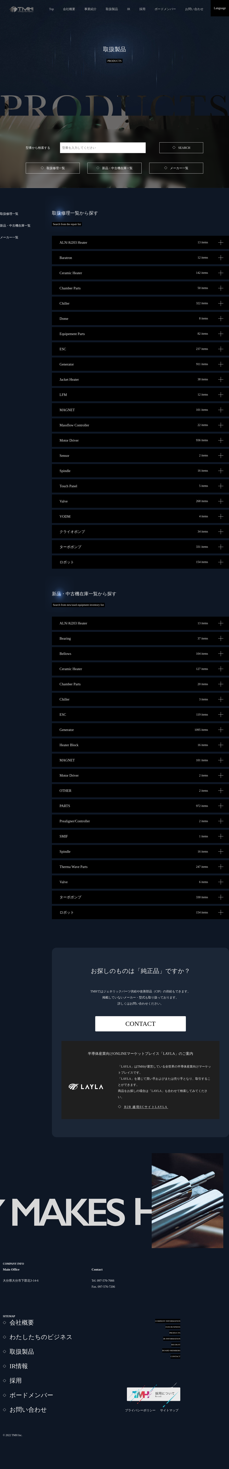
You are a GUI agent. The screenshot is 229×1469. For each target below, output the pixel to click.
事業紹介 (90, 9)
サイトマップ (169, 1410)
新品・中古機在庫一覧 (117, 168)
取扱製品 (112, 9)
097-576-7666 (105, 1280)
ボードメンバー (165, 9)
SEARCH (184, 147)
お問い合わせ (194, 9)
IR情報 (19, 1366)
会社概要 (69, 9)
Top (51, 9)
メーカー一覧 (179, 168)
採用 (142, 9)
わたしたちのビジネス (41, 1337)
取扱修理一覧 (56, 168)
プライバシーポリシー (140, 1410)
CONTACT (140, 1023)
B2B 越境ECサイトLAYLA (146, 1106)
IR (128, 9)
